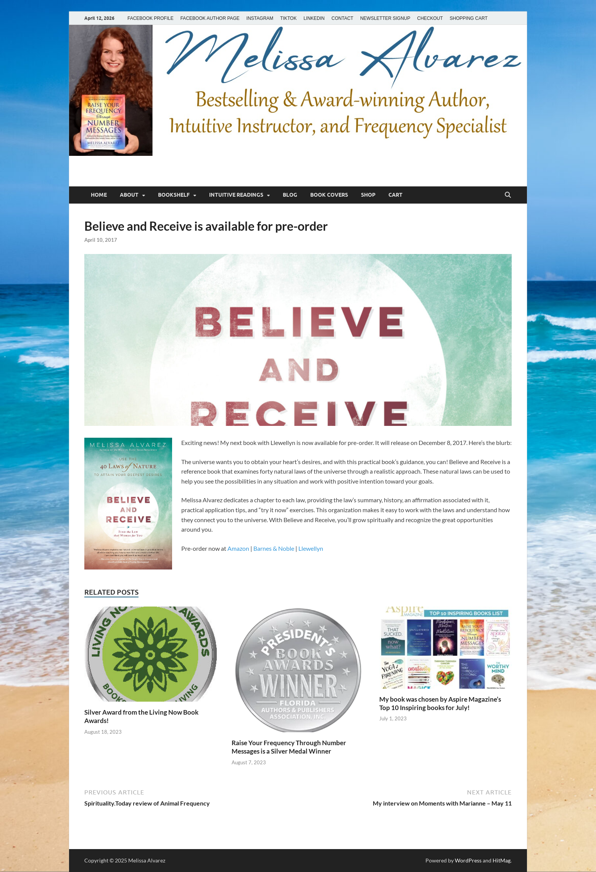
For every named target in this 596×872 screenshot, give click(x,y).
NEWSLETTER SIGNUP (385, 18)
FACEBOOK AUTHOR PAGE (210, 18)
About (129, 195)
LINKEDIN (313, 18)
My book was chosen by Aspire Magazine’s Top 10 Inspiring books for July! (440, 703)
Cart (395, 195)
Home (99, 195)
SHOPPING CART (469, 18)
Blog (290, 195)
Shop (368, 195)
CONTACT (342, 18)
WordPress (468, 860)
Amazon (238, 548)
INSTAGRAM (259, 18)
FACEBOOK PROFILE (150, 18)
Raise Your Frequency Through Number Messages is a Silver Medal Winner (289, 747)
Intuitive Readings (236, 195)
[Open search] (508, 195)
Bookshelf (174, 195)
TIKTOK (288, 18)
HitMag (502, 860)
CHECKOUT (430, 18)
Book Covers (329, 195)
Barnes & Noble (273, 548)
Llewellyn (310, 548)
